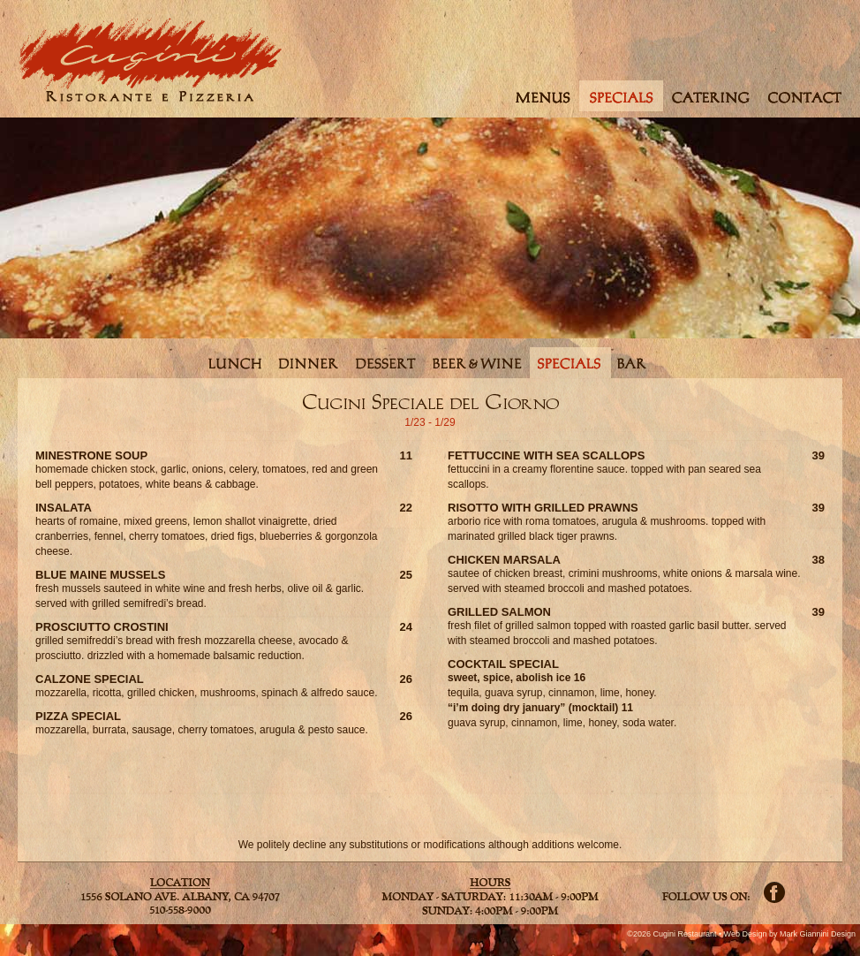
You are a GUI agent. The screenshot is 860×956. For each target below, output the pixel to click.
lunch (234, 362)
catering (711, 95)
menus (541, 95)
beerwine (477, 362)
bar (632, 362)
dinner (309, 362)
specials (621, 95)
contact (807, 95)
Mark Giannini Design (818, 933)
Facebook (774, 892)
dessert (386, 362)
